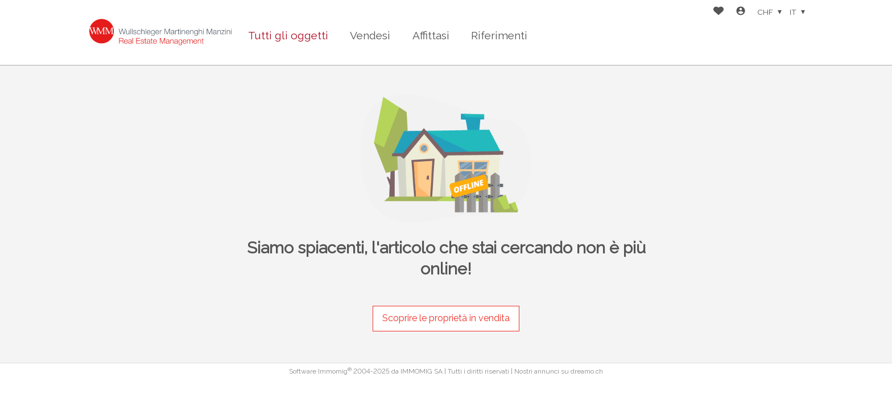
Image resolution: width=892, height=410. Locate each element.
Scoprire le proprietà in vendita (446, 318)
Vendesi (370, 35)
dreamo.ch (587, 371)
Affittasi (430, 35)
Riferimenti (499, 35)
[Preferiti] (718, 12)
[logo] (160, 32)
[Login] (741, 12)
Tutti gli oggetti (288, 35)
